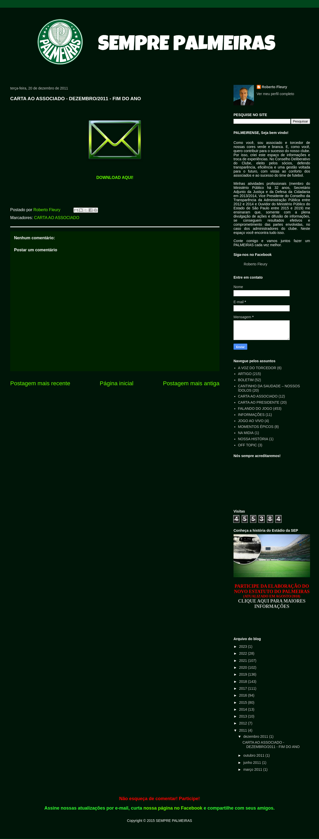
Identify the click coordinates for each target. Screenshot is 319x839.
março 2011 (253, 769)
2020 (243, 667)
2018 (243, 681)
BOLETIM (246, 380)
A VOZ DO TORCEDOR (257, 368)
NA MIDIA (246, 433)
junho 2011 (252, 763)
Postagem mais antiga (191, 383)
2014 (243, 709)
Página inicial (116, 383)
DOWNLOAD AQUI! (114, 177)
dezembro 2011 (256, 736)
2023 (243, 646)
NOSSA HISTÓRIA (253, 439)
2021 (243, 661)
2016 (243, 695)
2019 (243, 674)
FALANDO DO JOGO (255, 408)
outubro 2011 (254, 755)
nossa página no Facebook (172, 808)
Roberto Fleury (274, 87)
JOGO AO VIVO (251, 421)
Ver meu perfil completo (275, 94)
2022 (243, 653)
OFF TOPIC (247, 445)
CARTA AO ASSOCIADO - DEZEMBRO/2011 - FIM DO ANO (271, 744)
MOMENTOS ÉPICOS (256, 427)
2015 (243, 702)
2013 (243, 716)
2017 (243, 688)
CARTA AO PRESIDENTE (258, 402)
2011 (243, 730)
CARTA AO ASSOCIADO (56, 218)
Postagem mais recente (40, 383)
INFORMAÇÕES (251, 415)
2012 (243, 723)
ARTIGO (245, 374)
